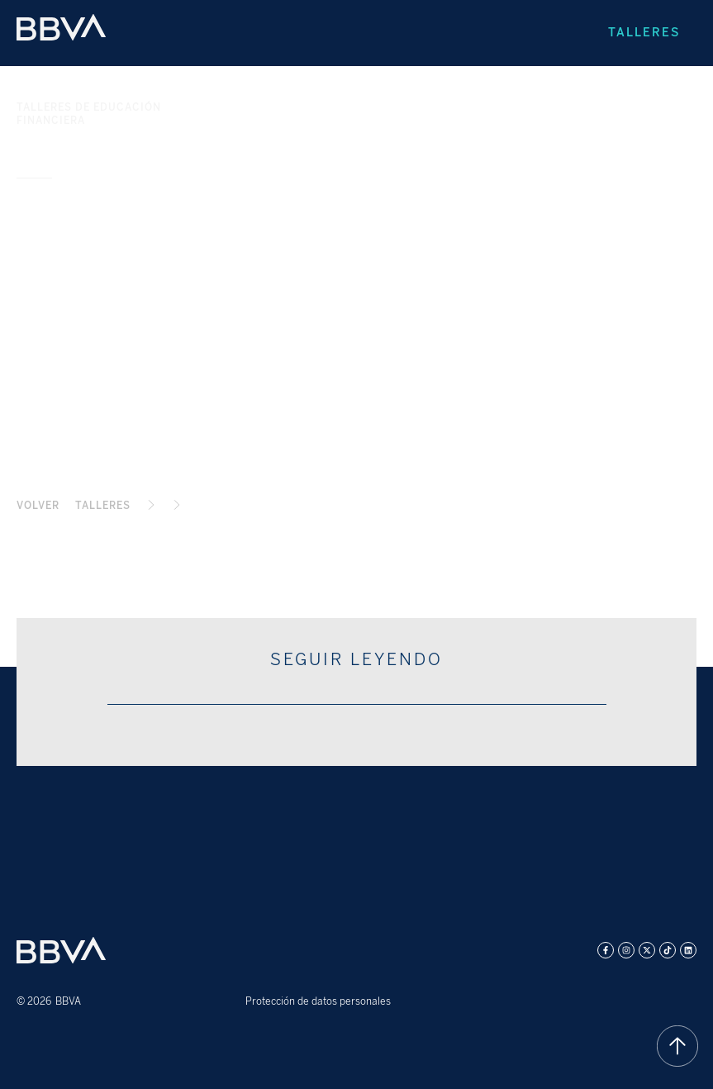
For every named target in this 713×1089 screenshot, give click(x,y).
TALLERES (103, 505)
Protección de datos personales (318, 1001)
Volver (38, 505)
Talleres (644, 33)
